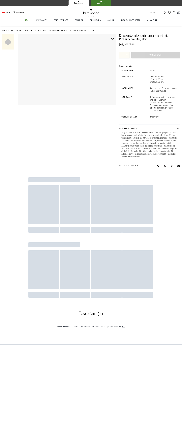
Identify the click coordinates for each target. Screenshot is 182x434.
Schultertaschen (24, 30)
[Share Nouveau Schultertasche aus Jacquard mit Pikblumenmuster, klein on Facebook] (158, 166)
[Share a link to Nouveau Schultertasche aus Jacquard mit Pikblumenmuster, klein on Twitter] (171, 166)
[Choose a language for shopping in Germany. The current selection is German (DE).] (6, 12)
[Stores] (18, 12)
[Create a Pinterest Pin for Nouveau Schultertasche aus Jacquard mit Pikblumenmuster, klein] (165, 166)
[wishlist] (112, 38)
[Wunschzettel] (169, 12)
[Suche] (154, 12)
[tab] (79, 3)
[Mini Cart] (178, 12)
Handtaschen (7, 30)
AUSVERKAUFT (155, 55)
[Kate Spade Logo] (91, 13)
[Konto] (174, 12)
